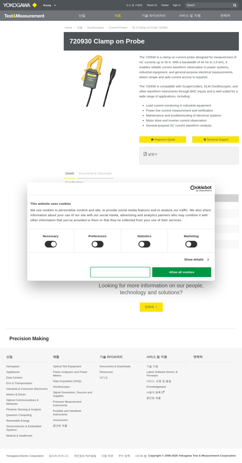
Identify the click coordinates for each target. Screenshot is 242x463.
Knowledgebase (156, 386)
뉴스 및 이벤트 (134, 5)
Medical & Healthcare (19, 435)
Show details (194, 259)
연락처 (225, 15)
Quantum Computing (19, 415)
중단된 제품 (60, 425)
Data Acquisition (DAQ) (67, 381)
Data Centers (14, 377)
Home (68, 27)
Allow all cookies (181, 272)
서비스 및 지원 (190, 15)
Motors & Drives (16, 394)
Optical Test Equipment (67, 366)
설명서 (152, 154)
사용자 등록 (153, 392)
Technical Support (216, 139)
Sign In (177, 5)
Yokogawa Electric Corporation (25, 455)
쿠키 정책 (124, 455)
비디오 (104, 377)
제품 (117, 15)
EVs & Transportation (19, 383)
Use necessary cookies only (120, 272)
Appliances (13, 372)
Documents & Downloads (115, 366)
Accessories (60, 420)
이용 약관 (107, 455)
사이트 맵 (141, 455)
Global (164, 5)
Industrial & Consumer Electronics (27, 388)
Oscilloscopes (95, 27)
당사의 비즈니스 (59, 455)
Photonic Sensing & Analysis (23, 409)
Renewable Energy (17, 420)
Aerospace (12, 366)
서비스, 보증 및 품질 (158, 381)
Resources (106, 372)
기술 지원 (152, 366)
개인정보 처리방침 (85, 455)
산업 (82, 15)
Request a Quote (163, 139)
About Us (152, 5)
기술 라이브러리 (154, 15)
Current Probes (118, 27)
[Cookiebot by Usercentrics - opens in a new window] (193, 188)
